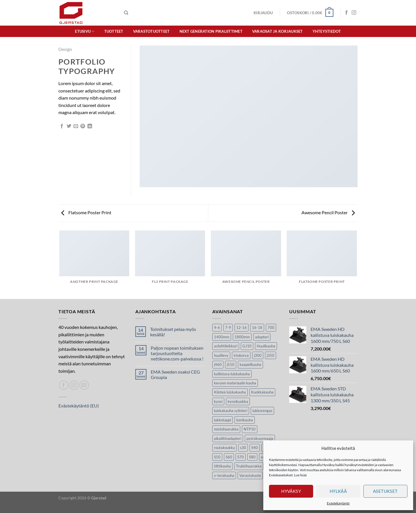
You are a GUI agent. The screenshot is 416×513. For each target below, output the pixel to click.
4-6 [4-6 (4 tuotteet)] (217, 327)
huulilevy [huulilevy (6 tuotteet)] (221, 355)
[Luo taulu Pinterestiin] (82, 126)
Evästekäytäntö (338, 503)
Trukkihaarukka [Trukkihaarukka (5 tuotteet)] (249, 466)
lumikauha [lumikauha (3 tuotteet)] (244, 420)
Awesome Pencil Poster (328, 212)
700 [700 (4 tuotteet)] (271, 327)
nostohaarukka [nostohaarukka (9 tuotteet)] (226, 429)
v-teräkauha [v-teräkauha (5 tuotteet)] (224, 475)
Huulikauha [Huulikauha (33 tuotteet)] (266, 346)
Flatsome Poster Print (86, 212)
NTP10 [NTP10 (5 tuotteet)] (250, 429)
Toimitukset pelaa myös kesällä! (173, 331)
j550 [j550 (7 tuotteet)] (230, 364)
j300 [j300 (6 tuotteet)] (258, 355)
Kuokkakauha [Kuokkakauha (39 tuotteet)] (262, 392)
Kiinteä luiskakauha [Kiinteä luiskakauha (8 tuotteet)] (230, 392)
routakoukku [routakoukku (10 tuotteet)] (224, 447)
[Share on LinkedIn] (89, 126)
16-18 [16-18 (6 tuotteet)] (257, 327)
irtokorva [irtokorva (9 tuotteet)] (241, 355)
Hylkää (338, 491)
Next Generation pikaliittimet (211, 31)
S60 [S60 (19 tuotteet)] (229, 457)
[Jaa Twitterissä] (69, 126)
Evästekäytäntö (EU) (78, 405)
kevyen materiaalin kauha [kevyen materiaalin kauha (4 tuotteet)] (235, 383)
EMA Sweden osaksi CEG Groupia (175, 374)
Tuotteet (113, 31)
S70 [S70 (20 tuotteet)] (240, 457)
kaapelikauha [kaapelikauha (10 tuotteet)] (250, 364)
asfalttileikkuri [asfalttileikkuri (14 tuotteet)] (225, 346)
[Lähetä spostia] (84, 385)
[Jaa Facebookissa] (62, 126)
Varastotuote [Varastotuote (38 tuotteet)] (250, 475)
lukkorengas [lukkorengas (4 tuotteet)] (262, 410)
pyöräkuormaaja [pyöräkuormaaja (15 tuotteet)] (259, 438)
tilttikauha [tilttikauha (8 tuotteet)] (222, 466)
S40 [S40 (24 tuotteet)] (254, 447)
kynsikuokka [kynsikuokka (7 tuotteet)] (238, 401)
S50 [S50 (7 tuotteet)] (217, 457)
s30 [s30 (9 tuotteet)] (243, 447)
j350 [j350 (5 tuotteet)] (270, 355)
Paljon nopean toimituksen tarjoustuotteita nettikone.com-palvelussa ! (177, 353)
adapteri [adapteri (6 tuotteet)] (262, 337)
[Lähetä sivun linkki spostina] (76, 126)
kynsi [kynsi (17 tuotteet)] (218, 401)
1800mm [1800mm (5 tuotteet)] (242, 337)
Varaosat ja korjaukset (277, 31)
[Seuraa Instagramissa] (354, 12)
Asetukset (385, 491)
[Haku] (126, 12)
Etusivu (84, 31)
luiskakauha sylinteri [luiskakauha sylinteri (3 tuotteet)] (230, 410)
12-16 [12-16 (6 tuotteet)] (241, 327)
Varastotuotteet (151, 31)
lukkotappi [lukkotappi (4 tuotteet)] (222, 420)
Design (65, 49)
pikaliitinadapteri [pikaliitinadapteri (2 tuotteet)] (227, 438)
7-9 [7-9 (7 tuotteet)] (228, 327)
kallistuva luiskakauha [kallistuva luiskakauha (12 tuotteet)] (232, 374)
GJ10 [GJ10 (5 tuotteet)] (247, 346)
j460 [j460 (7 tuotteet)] (218, 364)
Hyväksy (291, 491)
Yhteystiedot (327, 31)
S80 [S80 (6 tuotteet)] (252, 457)
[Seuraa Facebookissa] (346, 12)
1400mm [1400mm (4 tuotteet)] (221, 337)
